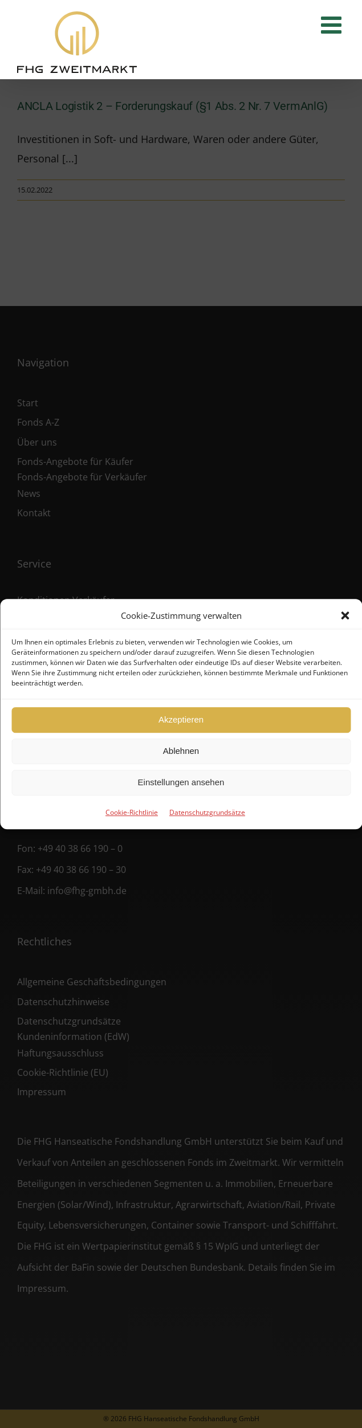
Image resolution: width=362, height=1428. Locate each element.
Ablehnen (181, 751)
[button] (345, 615)
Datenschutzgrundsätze (207, 812)
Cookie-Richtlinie (131, 812)
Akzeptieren (181, 719)
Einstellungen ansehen (181, 782)
